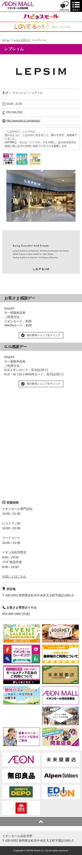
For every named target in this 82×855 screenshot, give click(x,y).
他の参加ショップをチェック (43, 335)
